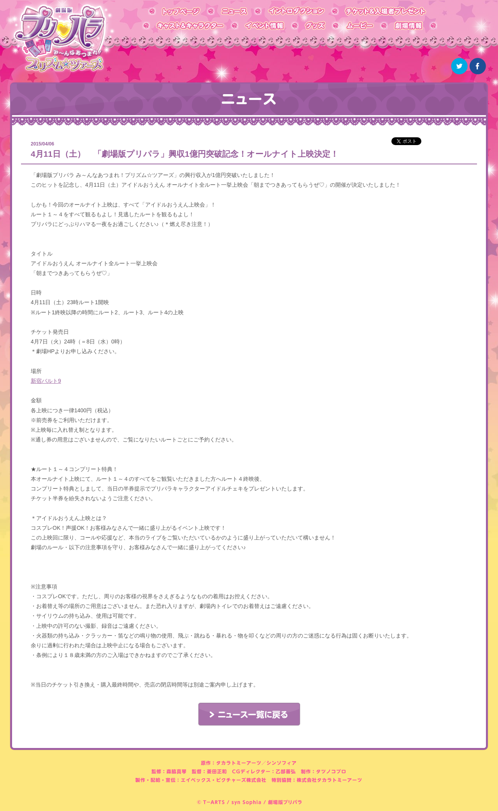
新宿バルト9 (46, 381)
